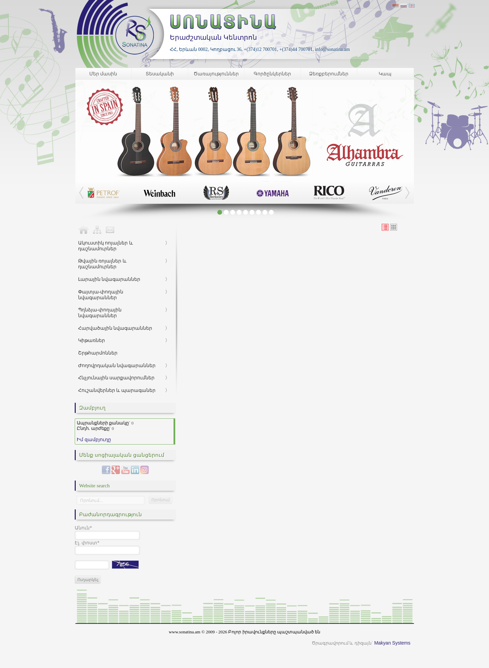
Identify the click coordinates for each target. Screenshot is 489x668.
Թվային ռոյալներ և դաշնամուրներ (102, 263)
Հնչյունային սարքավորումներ (116, 377)
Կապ (385, 73)
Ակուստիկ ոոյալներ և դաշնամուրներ (105, 245)
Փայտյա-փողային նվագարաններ (101, 294)
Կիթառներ (91, 340)
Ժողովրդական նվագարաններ (117, 365)
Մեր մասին (103, 73)
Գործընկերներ (272, 73)
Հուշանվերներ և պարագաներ (117, 390)
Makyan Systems (392, 643)
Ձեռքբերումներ (328, 73)
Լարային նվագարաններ (109, 279)
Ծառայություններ (216, 73)
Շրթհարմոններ (97, 353)
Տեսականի (160, 73)
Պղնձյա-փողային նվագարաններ (100, 312)
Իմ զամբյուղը (94, 439)
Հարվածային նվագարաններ (115, 328)
